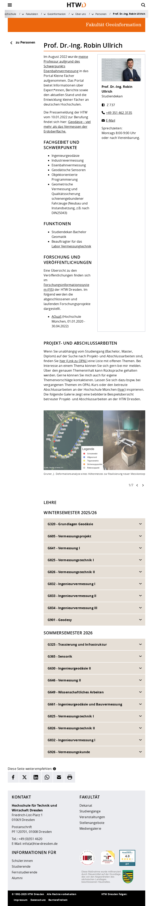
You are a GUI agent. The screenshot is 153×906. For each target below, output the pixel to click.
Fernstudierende (24, 872)
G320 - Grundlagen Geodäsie (70, 524)
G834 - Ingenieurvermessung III (72, 608)
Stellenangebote (91, 823)
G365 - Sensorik (60, 656)
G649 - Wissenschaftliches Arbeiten (76, 692)
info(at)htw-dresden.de (40, 843)
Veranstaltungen (92, 817)
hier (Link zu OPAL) (74, 361)
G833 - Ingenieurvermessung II (72, 596)
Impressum (20, 900)
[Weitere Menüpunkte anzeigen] (23, 14)
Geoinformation (56, 14)
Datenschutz (38, 900)
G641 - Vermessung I (64, 548)
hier (122, 389)
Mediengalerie (90, 828)
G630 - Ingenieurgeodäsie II (69, 668)
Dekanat (85, 805)
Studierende (21, 866)
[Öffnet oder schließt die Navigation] (10, 5)
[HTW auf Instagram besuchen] (113, 900)
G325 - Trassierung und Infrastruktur (77, 644)
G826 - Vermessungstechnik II (71, 572)
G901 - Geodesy (60, 620)
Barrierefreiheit (57, 900)
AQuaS (57, 316)
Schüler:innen (22, 861)
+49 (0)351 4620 (30, 839)
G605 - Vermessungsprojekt (69, 536)
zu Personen (22, 42)
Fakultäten (32, 14)
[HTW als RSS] (105, 900)
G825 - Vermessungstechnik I (71, 560)
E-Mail (110, 120)
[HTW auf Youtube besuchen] (137, 900)
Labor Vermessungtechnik (71, 246)
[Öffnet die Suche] (143, 5)
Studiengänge (90, 811)
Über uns (80, 14)
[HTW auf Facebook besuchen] (129, 900)
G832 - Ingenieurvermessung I (71, 584)
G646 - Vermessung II (64, 680)
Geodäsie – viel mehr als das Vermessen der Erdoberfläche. (67, 127)
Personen (100, 14)
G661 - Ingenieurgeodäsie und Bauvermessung (85, 704)
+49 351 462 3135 (119, 112)
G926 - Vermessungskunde (69, 752)
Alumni (17, 878)
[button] (54, 768)
